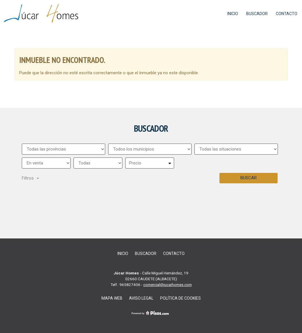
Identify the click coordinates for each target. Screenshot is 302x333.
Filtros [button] (30, 178)
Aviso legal (141, 298)
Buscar (248, 177)
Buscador (257, 13)
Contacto (286, 13)
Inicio (232, 13)
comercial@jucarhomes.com (167, 284)
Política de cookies (180, 298)
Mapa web (111, 298)
